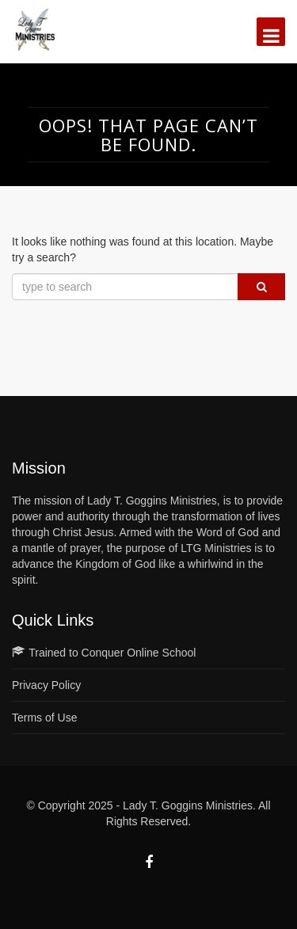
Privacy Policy (46, 685)
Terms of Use (44, 717)
